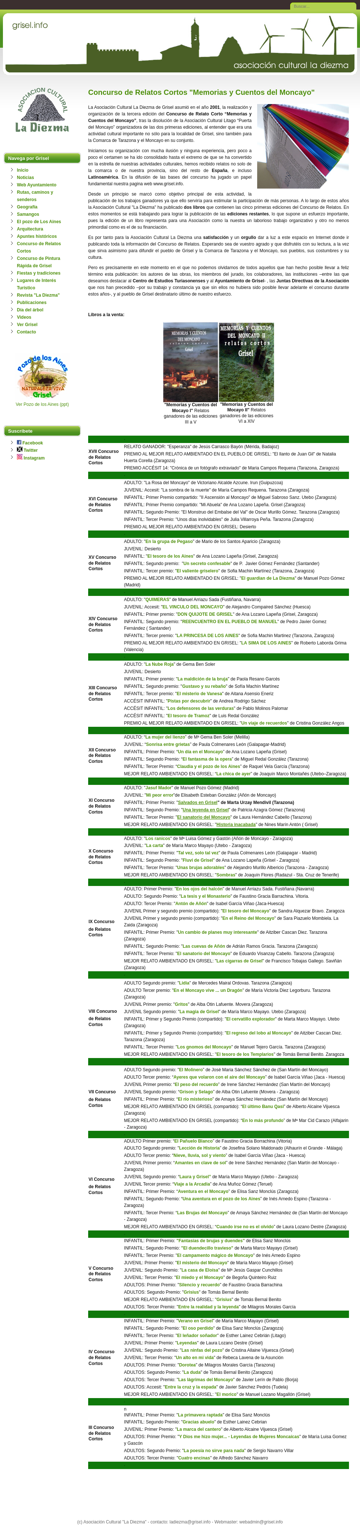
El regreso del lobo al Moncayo (258, 1033)
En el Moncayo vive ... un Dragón (208, 990)
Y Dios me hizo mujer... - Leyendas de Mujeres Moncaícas (239, 1436)
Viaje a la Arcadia (192, 1184)
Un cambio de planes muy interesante (217, 932)
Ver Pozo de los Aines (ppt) (42, 404)
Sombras (225, 875)
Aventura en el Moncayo (203, 1191)
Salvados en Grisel (197, 802)
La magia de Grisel (199, 1011)
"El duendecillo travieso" (207, 1248)
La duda (192, 1372)
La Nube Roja (159, 664)
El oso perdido (198, 1328)
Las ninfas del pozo (201, 1350)
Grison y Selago (196, 1091)
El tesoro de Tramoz (188, 715)
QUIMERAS (157, 599)
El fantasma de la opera (207, 759)
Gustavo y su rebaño (204, 686)
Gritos (181, 1004)
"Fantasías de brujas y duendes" (210, 1240)
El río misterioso (195, 1099)
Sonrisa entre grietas (168, 744)
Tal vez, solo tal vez (198, 852)
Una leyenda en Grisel (205, 809)
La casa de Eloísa (199, 1270)
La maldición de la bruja (202, 679)
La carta (154, 845)
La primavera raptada (200, 1415)
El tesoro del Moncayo (245, 911)
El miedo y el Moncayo (199, 1277)
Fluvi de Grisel (198, 860)
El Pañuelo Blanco (193, 1141)
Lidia (184, 983)
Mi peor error (159, 795)
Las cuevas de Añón (204, 946)
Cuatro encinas (194, 1458)
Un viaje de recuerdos (264, 723)
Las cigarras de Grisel (239, 961)
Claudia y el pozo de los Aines (208, 766)
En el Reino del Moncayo (248, 918)
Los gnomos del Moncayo (204, 1047)
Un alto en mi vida (195, 1357)
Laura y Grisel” (195, 1176)
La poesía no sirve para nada (214, 1450)
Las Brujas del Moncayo (202, 1212)
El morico (226, 1394)
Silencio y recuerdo (199, 1284)
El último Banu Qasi (263, 1106)
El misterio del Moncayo (202, 1262)
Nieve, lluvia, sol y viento (199, 1155)
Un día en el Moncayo (200, 751)
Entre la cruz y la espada (190, 1387)
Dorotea (187, 1365)
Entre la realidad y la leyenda (208, 1306)
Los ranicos (157, 838)
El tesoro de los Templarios (245, 1054)
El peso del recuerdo (196, 1084)
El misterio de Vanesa (199, 693)
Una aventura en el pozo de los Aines (221, 1198)
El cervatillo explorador (250, 1019)
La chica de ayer (233, 773)
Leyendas (187, 1343)
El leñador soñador (197, 1335)
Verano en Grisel (195, 1320)
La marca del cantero (199, 1429)
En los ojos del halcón (199, 888)
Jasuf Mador (158, 787)
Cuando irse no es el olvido (245, 1226)
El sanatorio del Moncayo (203, 817)
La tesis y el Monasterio (205, 896)
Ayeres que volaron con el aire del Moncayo (219, 1077)
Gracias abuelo (198, 1422)
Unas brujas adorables (200, 867)
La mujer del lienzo (165, 737)
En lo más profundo (263, 1120)
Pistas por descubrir (189, 701)
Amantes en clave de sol (200, 1162)
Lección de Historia (199, 1148)
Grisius (191, 1292)
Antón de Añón (191, 903)
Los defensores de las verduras (201, 708)
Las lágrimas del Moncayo (205, 1379)
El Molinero (191, 1069)
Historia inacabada (236, 824)
